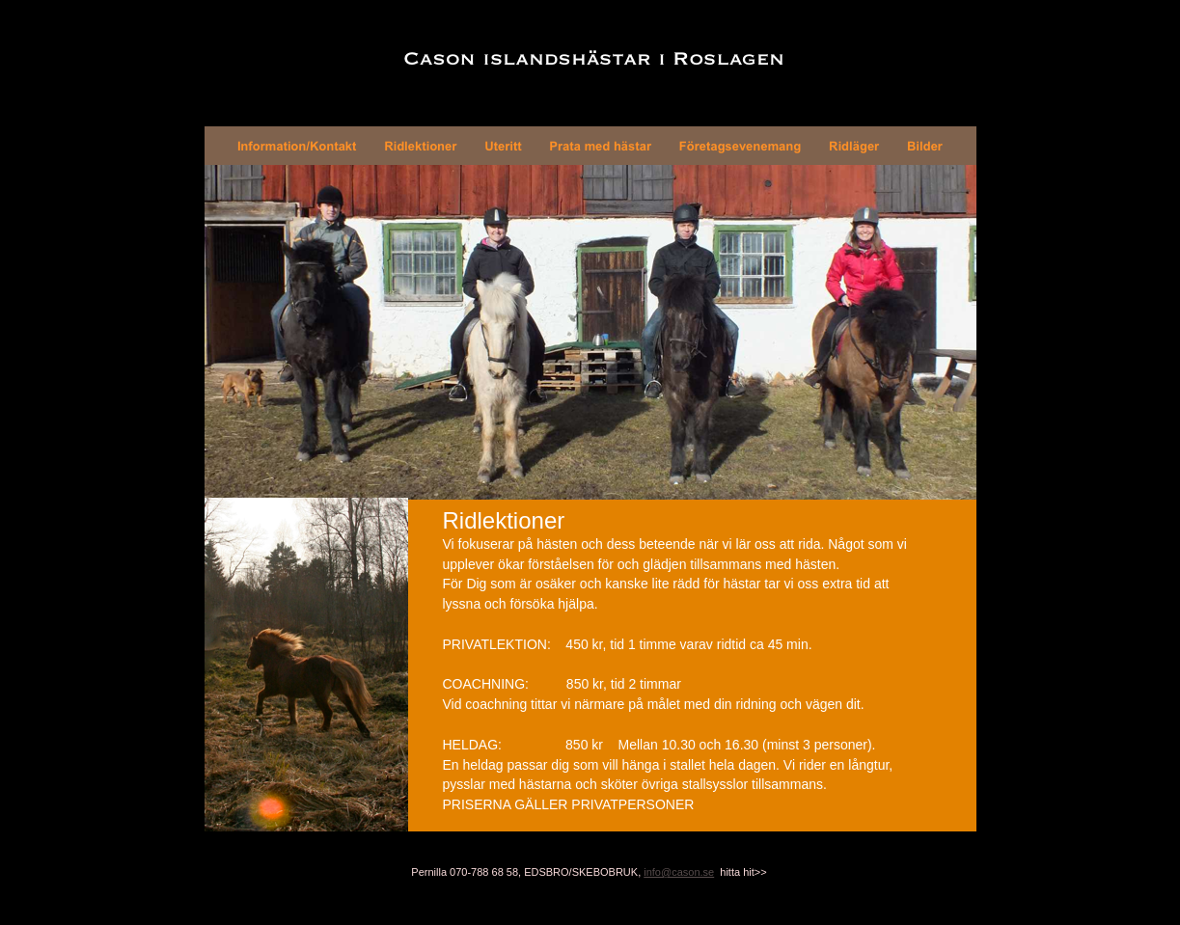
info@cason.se (679, 872)
